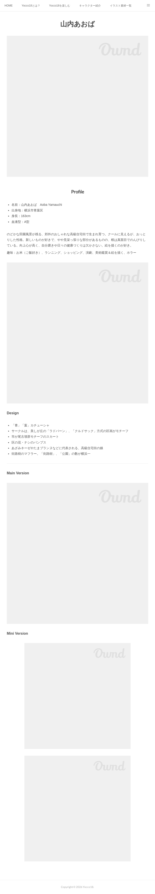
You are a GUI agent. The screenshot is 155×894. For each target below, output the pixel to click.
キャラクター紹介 (90, 5)
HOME (9, 5)
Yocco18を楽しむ (59, 5)
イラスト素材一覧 (121, 5)
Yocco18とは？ (31, 5)
